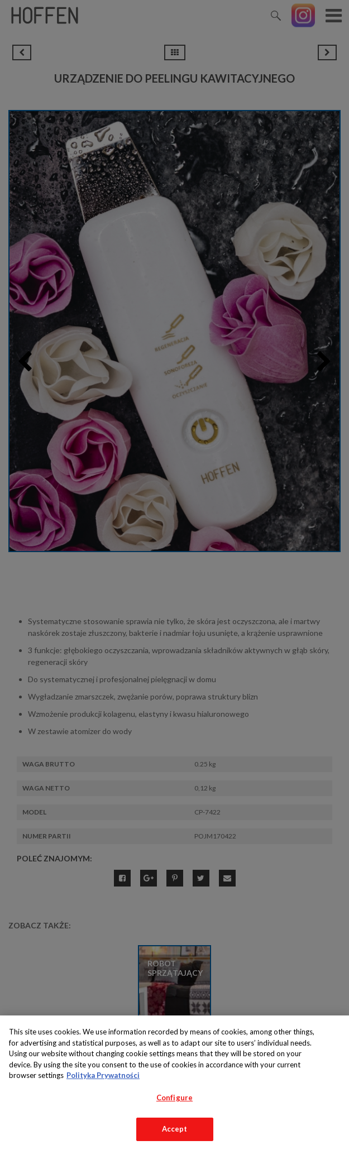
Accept (175, 1128)
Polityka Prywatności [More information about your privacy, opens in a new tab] (103, 1075)
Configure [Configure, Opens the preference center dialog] (174, 1097)
